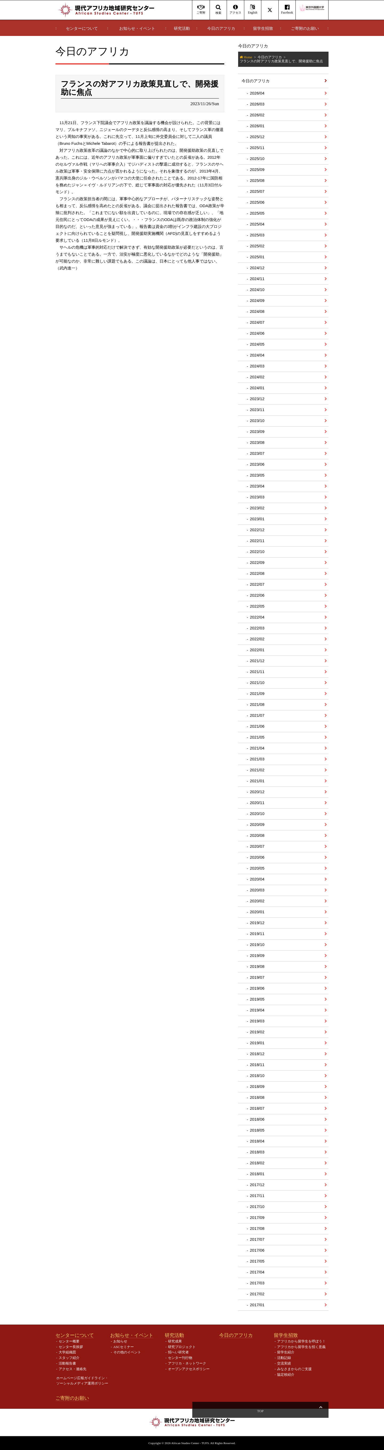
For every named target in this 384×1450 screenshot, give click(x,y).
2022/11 (257, 540)
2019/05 (257, 999)
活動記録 (284, 1358)
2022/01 (257, 650)
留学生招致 (263, 28)
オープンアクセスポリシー (189, 1369)
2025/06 (257, 202)
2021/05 (257, 737)
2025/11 (257, 147)
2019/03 (257, 1021)
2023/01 (257, 519)
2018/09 (257, 1086)
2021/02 (257, 770)
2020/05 (257, 868)
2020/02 (257, 901)
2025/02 (257, 246)
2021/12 (257, 660)
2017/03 (257, 1283)
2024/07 (257, 322)
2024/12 (257, 267)
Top (320, 1411)
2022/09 (257, 562)
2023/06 (257, 464)
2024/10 (257, 289)
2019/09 (257, 955)
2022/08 (257, 573)
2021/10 (257, 682)
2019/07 (257, 977)
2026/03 (257, 104)
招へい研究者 (178, 1352)
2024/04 (257, 355)
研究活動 (182, 28)
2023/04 (257, 486)
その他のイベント (127, 1352)
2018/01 (257, 1174)
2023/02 (257, 508)
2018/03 (257, 1152)
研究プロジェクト (182, 1347)
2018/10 (257, 1075)
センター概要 (69, 1341)
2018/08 (257, 1097)
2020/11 (257, 802)
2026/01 (257, 126)
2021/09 (257, 693)
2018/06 (257, 1119)
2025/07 (257, 191)
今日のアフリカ (221, 28)
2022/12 (257, 529)
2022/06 (257, 595)
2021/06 (257, 726)
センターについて (82, 28)
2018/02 (257, 1163)
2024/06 (257, 333)
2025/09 (257, 169)
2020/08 (257, 835)
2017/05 (257, 1261)
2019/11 (257, 933)
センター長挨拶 (71, 1347)
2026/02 (257, 115)
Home (248, 57)
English (252, 9)
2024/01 (257, 388)
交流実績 (284, 1363)
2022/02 (257, 639)
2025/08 (257, 180)
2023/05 (257, 475)
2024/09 (257, 300)
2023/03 (257, 497)
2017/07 (257, 1239)
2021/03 (257, 759)
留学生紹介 (285, 1352)
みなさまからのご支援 (294, 1369)
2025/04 (257, 224)
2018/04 (257, 1141)
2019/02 (257, 1032)
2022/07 (257, 584)
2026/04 (257, 93)
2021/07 (257, 715)
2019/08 (257, 966)
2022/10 (257, 551)
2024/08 (257, 311)
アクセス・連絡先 (72, 1369)
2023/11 (257, 409)
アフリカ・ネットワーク (187, 1363)
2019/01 (257, 1043)
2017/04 (257, 1272)
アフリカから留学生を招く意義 (301, 1347)
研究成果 (175, 1341)
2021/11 (257, 671)
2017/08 (257, 1228)
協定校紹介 (285, 1375)
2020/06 (257, 857)
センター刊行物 (180, 1358)
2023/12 (257, 398)
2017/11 (257, 1195)
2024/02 (257, 377)
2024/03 (257, 366)
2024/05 (257, 344)
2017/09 (257, 1217)
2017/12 (257, 1184)
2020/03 (257, 890)
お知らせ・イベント (137, 28)
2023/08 (257, 442)
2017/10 (257, 1206)
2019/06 (257, 988)
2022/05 (257, 606)
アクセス (235, 9)
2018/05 (257, 1130)
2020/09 (257, 824)
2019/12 (257, 922)
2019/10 (257, 944)
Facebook (287, 9)
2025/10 (257, 158)
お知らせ (120, 1341)
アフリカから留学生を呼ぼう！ (301, 1341)
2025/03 (257, 235)
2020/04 (257, 879)
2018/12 (257, 1053)
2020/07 (257, 846)
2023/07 (257, 453)
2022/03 (257, 628)
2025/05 (257, 213)
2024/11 (257, 278)
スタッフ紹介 (69, 1358)
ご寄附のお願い (305, 28)
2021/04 (257, 748)
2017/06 (257, 1250)
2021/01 (257, 781)
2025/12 (257, 136)
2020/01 (257, 912)
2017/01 (257, 1304)
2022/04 (257, 617)
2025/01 (257, 257)
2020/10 (257, 813)
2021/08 (257, 704)
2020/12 (257, 791)
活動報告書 (67, 1363)
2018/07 (257, 1108)
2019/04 (257, 1010)
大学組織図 (67, 1352)
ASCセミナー (123, 1347)
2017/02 (257, 1294)
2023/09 (257, 431)
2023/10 (257, 420)
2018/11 (257, 1064)
